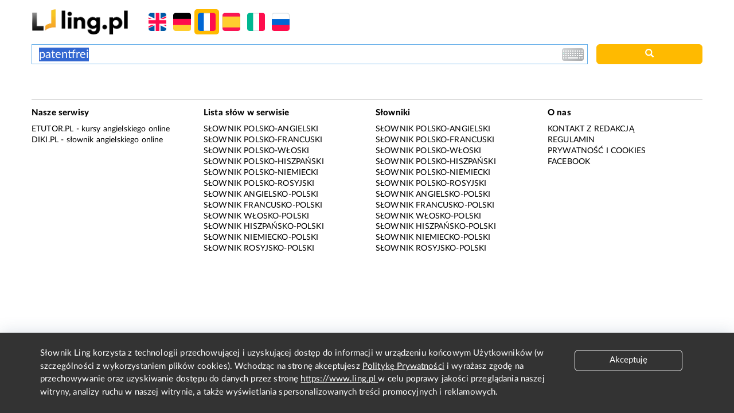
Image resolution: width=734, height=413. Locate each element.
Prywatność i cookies (597, 151)
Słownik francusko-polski (263, 205)
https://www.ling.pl (339, 379)
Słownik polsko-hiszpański (264, 162)
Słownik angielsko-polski (261, 194)
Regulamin (571, 140)
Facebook (569, 162)
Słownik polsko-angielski (261, 129)
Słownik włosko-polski (256, 216)
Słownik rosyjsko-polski (259, 248)
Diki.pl (45, 140)
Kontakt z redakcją (591, 129)
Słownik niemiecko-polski (261, 237)
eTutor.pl (52, 129)
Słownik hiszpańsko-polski (264, 227)
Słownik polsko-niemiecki (261, 173)
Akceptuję (628, 360)
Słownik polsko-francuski (263, 140)
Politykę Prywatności (403, 366)
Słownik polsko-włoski (256, 151)
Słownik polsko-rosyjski (259, 184)
